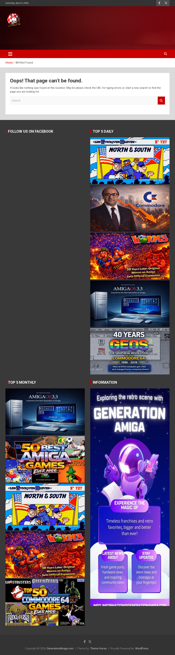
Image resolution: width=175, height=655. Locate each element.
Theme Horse (98, 648)
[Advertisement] (69, 37)
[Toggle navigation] (10, 54)
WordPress (141, 648)
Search (161, 101)
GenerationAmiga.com (60, 648)
